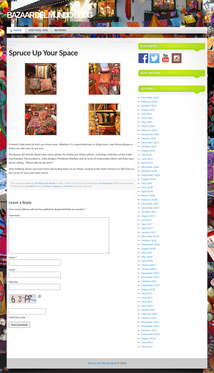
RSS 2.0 (33, 186)
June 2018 (147, 187)
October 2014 (149, 330)
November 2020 (150, 134)
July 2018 (146, 183)
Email (13, 269)
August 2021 (148, 109)
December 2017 (150, 203)
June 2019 (147, 158)
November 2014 (150, 326)
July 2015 (146, 293)
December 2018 (150, 166)
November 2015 (150, 277)
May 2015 (146, 301)
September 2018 (150, 175)
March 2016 (148, 264)
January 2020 (148, 138)
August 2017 (148, 215)
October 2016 (149, 240)
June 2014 (147, 342)
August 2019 (148, 150)
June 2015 (147, 297)
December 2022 (150, 97)
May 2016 (146, 256)
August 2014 (148, 338)
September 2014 (150, 334)
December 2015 (150, 273)
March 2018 (148, 195)
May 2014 (146, 346)
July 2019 (146, 154)
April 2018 (147, 191)
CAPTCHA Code (17, 317)
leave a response (53, 186)
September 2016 (150, 244)
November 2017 (150, 207)
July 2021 (146, 113)
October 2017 (149, 211)
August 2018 (148, 179)
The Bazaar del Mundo (45, 183)
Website (13, 281)
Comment (14, 215)
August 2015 (148, 289)
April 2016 (147, 260)
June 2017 (147, 224)
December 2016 (150, 236)
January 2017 (148, 232)
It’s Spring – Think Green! (122, 41)
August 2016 (148, 248)
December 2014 (150, 322)
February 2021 (149, 130)
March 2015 (148, 309)
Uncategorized (106, 183)
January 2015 (148, 317)
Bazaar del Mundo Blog (49, 14)
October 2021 (149, 105)
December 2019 (150, 142)
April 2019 (147, 162)
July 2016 (146, 252)
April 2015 (147, 305)
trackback (68, 186)
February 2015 (149, 313)
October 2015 (149, 281)
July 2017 (146, 219)
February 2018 (149, 199)
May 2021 (146, 121)
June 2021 (147, 118)
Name (13, 257)
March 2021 (148, 126)
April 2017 (147, 228)
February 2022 (149, 101)
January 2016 (148, 268)
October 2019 (149, 146)
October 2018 (149, 170)
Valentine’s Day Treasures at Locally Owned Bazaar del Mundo (35, 43)
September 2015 (150, 285)
